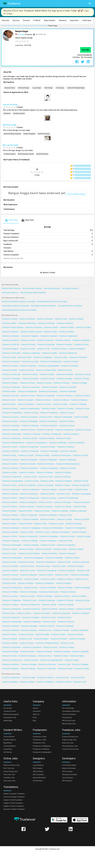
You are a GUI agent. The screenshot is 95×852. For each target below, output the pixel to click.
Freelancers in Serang (27, 383)
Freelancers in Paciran (26, 634)
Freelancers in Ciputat (71, 361)
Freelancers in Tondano (62, 596)
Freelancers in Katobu (82, 600)
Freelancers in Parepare (64, 395)
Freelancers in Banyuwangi (64, 430)
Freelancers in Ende (30, 477)
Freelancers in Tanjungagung (31, 528)
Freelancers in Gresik (80, 481)
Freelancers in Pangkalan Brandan (47, 643)
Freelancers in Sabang (66, 647)
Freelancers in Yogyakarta (30, 336)
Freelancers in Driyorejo (75, 634)
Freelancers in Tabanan (68, 592)
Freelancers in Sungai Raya (65, 545)
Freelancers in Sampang (73, 523)
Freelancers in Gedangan (44, 472)
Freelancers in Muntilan (49, 553)
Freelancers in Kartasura (10, 459)
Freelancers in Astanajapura (48, 391)
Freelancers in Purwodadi (68, 387)
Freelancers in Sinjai (58, 566)
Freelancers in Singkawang (11, 438)
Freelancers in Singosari (10, 515)
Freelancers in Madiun (47, 374)
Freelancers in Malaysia (10, 682)
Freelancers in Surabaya (44, 319)
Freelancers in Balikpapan (81, 340)
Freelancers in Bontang (46, 438)
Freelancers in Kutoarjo (66, 604)
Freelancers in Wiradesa (10, 575)
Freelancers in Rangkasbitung (29, 408)
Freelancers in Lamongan (63, 506)
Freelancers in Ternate (29, 438)
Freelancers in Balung (26, 549)
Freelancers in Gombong (65, 600)
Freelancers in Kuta (8, 613)
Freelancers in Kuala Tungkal (48, 592)
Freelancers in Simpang (64, 579)
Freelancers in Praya (30, 587)
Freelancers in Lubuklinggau (42, 357)
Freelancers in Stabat (58, 634)
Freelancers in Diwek (27, 566)
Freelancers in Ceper (64, 617)
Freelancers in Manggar (82, 587)
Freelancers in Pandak (64, 519)
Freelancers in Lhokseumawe (61, 455)
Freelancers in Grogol (63, 438)
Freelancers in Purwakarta (11, 361)
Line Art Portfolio (10, 105)
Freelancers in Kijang (43, 566)
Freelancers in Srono (81, 579)
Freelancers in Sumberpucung (12, 587)
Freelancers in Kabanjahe (29, 515)
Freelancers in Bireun (26, 643)
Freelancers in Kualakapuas (44, 583)
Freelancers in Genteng (26, 472)
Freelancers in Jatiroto (10, 536)
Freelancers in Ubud (49, 622)
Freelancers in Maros (24, 613)
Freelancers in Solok (65, 541)
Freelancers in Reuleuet (10, 570)
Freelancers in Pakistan (63, 682)
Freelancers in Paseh (82, 408)
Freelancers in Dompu (67, 536)
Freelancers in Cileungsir (28, 366)
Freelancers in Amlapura (10, 604)
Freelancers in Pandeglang (49, 451)
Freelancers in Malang (66, 331)
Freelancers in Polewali (42, 511)
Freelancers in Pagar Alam (80, 485)
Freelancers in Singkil (75, 549)
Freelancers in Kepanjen (10, 532)
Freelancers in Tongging (80, 664)
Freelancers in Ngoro (76, 656)
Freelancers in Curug (64, 370)
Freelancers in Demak (9, 634)
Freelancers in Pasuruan (61, 383)
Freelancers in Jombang (65, 408)
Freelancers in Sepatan (10, 421)
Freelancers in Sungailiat (63, 481)
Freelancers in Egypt (28, 677)
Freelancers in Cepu (40, 523)
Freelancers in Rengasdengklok (49, 366)
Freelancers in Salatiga (64, 378)
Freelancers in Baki (79, 506)
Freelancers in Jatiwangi (59, 511)
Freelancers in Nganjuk (49, 489)
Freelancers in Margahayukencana (68, 464)
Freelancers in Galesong (10, 468)
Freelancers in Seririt (50, 647)
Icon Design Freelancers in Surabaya (69, 306)
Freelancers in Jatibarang (27, 485)
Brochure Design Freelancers (32, 288)
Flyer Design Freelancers (70, 288)
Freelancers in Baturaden (81, 562)
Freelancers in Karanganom (60, 532)
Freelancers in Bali (61, 319)
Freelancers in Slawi (45, 502)
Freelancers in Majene (31, 579)
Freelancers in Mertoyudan (11, 489)
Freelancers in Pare (65, 515)
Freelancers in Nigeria (27, 682)
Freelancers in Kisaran (44, 404)
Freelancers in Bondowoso (30, 489)
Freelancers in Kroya (44, 656)
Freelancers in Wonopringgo (79, 575)
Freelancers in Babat (42, 634)
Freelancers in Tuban (45, 477)
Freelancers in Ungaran (10, 408)
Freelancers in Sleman (47, 519)
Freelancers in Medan (76, 319)
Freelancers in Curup (9, 553)
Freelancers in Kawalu (79, 532)
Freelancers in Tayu (25, 639)
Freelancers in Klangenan (29, 459)
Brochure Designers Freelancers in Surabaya (52, 301)
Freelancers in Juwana (27, 570)
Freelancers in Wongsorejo (11, 617)
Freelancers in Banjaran (10, 383)
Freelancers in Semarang (33, 327)
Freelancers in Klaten (48, 408)
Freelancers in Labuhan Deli (28, 536)
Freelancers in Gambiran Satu (12, 660)
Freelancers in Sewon (9, 485)
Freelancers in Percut (81, 344)
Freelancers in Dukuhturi (76, 442)
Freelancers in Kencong (26, 562)
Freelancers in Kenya (77, 677)
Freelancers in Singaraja (79, 400)
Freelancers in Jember (28, 349)
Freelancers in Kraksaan (65, 622)
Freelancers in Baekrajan (78, 511)
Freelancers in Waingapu (29, 541)
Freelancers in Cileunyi (66, 425)
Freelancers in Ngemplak (80, 651)
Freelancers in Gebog (9, 562)
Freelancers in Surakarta (10, 340)
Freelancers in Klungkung (65, 626)
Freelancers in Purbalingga (47, 515)
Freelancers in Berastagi (67, 553)
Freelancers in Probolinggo (11, 378)
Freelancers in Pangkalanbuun (12, 579)
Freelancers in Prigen (27, 651)
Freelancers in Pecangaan (62, 502)
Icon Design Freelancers (10, 292)
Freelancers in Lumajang (10, 417)
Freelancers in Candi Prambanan (28, 553)
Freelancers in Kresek (28, 430)
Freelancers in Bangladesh (11, 677)
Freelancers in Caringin (25, 455)
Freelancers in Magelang (10, 430)
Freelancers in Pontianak (45, 340)
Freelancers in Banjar (42, 455)
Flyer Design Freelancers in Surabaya (43, 306)
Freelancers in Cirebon (49, 353)
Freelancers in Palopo (60, 404)
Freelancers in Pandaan (10, 592)
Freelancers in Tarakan (10, 447)
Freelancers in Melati (65, 489)
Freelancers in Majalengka (48, 459)
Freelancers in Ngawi (71, 660)
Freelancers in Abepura (10, 502)
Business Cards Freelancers (11, 288)
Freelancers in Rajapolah (66, 570)
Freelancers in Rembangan (54, 558)
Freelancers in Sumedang (69, 366)
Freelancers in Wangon (63, 583)
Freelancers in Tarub (31, 481)
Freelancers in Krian (61, 575)
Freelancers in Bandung (26, 319)
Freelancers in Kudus (9, 455)
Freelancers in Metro (9, 391)
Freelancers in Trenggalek (30, 617)
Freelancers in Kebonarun (11, 664)
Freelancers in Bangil (81, 417)
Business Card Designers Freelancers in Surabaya (19, 301)
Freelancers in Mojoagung (27, 656)
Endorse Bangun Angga (76, 194)
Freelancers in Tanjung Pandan (68, 498)
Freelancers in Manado (63, 340)
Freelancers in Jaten (29, 600)
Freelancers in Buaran (46, 575)
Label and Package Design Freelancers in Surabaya (19, 310)
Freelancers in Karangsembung (12, 481)
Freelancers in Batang (66, 421)
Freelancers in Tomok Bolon (46, 668)
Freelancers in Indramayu (29, 417)
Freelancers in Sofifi (9, 583)
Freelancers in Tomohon (61, 630)
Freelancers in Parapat (65, 668)
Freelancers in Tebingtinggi (28, 421)
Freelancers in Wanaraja (76, 639)
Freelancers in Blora (27, 532)
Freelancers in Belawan (71, 434)
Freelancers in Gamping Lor (29, 494)
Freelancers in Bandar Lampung (31, 331)
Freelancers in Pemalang (64, 374)
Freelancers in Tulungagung (81, 494)
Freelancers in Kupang (59, 349)
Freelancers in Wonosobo (66, 447)
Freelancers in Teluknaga (78, 404)
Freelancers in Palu (43, 349)
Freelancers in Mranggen (29, 626)
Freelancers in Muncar (10, 498)
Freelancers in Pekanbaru (11, 336)
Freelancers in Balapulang (32, 622)
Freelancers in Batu (47, 481)
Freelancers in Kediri (24, 357)
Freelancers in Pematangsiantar (51, 361)
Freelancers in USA (80, 682)
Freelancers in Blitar (9, 404)
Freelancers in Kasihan (10, 464)
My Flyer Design (9, 125)
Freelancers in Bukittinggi (58, 442)
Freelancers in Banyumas (48, 541)
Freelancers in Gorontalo (10, 395)
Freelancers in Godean (48, 498)
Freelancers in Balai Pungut (11, 519)
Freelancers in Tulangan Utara (29, 498)
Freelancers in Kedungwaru (48, 468)
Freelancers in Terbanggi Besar (75, 528)
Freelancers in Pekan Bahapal (46, 570)
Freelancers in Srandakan (42, 613)
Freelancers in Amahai (10, 549)
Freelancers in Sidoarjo (82, 395)
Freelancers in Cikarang (82, 430)
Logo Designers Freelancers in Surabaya (15, 306)
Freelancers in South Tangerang (13, 327)
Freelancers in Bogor (50, 331)
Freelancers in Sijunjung (28, 630)
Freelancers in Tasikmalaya (11, 353)
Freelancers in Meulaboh (47, 587)
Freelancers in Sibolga (9, 472)
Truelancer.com (54, 849)
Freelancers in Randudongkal (12, 622)
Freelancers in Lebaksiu (10, 596)
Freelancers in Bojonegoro (67, 459)
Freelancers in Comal (42, 532)
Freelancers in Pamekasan (29, 451)
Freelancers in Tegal (9, 357)
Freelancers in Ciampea (10, 366)
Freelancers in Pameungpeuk (12, 545)
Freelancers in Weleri (25, 511)
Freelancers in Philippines (45, 682)
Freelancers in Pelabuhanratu (45, 562)
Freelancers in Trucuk (9, 656)
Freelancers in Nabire (72, 558)
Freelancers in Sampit (47, 494)
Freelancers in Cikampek (68, 391)
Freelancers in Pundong (44, 651)
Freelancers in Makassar (65, 323)
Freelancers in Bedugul (29, 664)
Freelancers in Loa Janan (30, 361)
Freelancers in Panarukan (31, 609)
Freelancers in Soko (67, 643)
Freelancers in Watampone (29, 468)
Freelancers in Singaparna (11, 541)
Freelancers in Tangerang (46, 323)
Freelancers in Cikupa (47, 378)
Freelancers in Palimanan (10, 451)
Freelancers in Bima (81, 489)
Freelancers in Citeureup (45, 430)
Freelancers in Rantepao (75, 566)
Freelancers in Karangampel (11, 609)
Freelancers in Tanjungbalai (45, 395)
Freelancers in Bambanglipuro (12, 558)
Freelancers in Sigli (64, 664)
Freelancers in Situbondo (48, 336)
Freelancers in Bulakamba (79, 630)
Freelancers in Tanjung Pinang (45, 370)
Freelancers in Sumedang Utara (37, 442)
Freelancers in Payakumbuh (63, 417)
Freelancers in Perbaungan (11, 387)
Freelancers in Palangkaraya (27, 391)
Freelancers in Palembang (27, 323)
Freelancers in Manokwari (11, 528)
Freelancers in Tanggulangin (11, 600)
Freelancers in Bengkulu (10, 349)
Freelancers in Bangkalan (28, 502)
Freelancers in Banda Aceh (67, 353)
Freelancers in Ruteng (65, 587)
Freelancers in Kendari (10, 370)
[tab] (11, 220)
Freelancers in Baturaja (43, 400)
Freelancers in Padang (83, 327)
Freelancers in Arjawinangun (12, 434)
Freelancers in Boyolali (26, 506)
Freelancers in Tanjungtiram (32, 647)
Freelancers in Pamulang (30, 378)
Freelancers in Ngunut (41, 639)
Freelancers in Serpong (67, 468)
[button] (5, 20)
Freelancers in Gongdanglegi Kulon (51, 660)
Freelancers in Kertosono (81, 502)
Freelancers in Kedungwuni (48, 421)
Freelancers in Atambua (25, 583)
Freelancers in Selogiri (84, 609)
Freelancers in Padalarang (49, 412)
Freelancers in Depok (50, 327)
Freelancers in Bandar (49, 604)
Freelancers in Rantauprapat (52, 434)
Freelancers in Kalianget (61, 651)
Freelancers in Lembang (82, 374)
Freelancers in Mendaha (30, 519)
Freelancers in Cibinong (30, 374)
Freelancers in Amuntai (81, 519)
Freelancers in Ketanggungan (33, 558)
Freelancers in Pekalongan (31, 353)
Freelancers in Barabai (10, 506)
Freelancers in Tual (83, 570)
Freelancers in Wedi (25, 523)
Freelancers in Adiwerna (61, 400)
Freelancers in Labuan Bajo (11, 374)
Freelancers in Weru (9, 400)
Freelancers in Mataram (64, 344)
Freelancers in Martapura (26, 404)
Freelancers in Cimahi (27, 340)
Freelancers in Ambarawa (46, 464)
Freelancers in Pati (45, 417)
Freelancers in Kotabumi (10, 566)
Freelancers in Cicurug (80, 455)
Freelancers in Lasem (48, 617)
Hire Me (85, 50)
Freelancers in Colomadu (58, 639)
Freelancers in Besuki (9, 523)
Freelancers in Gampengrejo (49, 536)
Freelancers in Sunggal (79, 383)
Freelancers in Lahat (63, 494)
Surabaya (21, 34)
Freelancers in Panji (64, 562)
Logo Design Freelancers (52, 288)
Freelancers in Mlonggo (44, 596)
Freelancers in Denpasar (10, 331)
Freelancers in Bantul (9, 511)
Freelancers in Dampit (60, 656)
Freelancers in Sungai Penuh (29, 447)
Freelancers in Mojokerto (49, 425)
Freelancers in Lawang (44, 383)
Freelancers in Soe (45, 630)
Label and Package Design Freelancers (33, 292)
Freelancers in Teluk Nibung (11, 647)
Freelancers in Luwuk (47, 545)
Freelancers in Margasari (10, 630)
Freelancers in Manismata (47, 664)
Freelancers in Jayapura (25, 400)
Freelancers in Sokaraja (10, 494)
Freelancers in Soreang (49, 387)
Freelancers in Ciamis (67, 412)
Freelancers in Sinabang (10, 668)
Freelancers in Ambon (28, 344)
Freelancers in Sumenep (27, 464)
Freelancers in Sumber (48, 447)
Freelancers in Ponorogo (62, 472)
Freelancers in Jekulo (48, 579)
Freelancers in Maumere (43, 549)
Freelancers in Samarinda (46, 344)
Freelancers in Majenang (28, 575)
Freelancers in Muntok (9, 639)
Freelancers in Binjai (60, 357)
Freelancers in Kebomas (62, 477)
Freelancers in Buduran (31, 545)
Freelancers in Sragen (62, 485)
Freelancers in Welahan (10, 643)
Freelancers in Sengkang (44, 506)
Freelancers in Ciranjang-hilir (12, 477)
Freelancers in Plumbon (81, 378)
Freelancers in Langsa (56, 523)
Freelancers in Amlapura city (30, 604)
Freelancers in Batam (66, 327)
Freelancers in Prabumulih (32, 434)
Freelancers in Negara (79, 596)
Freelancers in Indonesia (45, 677)
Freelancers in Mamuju (28, 668)
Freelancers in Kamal (30, 660)
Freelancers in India (62, 677)
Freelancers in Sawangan (30, 425)
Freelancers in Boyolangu (46, 600)
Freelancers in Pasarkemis (30, 387)
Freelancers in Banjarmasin (68, 336)
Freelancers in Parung (26, 370)
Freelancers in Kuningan (45, 485)
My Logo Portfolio (10, 145)
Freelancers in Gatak (83, 536)
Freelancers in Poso (60, 549)
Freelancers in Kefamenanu (61, 613)
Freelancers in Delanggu (10, 651)
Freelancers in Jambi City (10, 344)
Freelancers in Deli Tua (47, 626)
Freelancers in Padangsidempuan (13, 442)
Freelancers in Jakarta (10, 319)
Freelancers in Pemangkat (28, 592)
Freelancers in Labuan (27, 596)
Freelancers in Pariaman (68, 451)
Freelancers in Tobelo (81, 668)
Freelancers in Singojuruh (81, 613)
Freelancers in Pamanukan (11, 425)
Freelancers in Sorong (31, 412)
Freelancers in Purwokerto (78, 357)
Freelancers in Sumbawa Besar (53, 528)
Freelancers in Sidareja (49, 609)
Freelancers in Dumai (27, 395)
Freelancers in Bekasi (9, 323)
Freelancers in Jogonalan (10, 626)
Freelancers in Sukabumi (76, 349)
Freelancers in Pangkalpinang (12, 412)
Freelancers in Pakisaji (66, 609)
